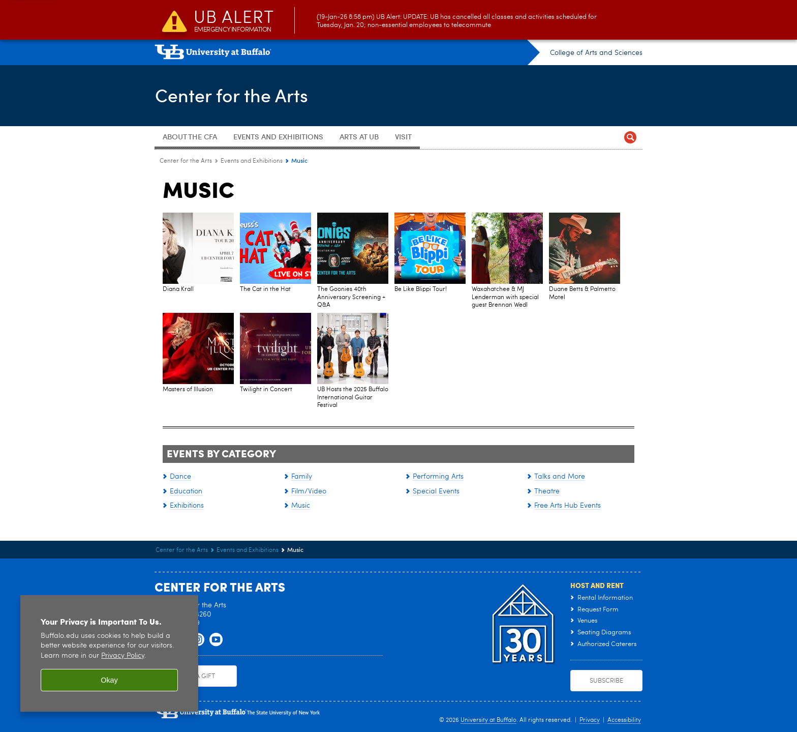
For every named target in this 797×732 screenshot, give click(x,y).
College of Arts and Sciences (596, 52)
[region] (109, 653)
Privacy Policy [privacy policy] (122, 656)
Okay (109, 680)
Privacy (589, 720)
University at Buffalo (488, 720)
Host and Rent (597, 585)
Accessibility (624, 720)
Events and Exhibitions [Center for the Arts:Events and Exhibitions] (252, 161)
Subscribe (606, 681)
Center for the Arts (231, 94)
